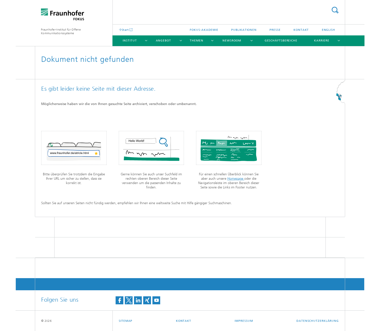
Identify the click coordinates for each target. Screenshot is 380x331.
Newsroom (231, 40)
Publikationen (244, 30)
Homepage (235, 179)
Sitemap (125, 321)
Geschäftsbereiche (281, 40)
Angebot (163, 40)
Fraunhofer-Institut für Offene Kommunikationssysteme (61, 31)
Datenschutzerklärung (317, 321)
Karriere (321, 40)
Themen (196, 40)
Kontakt (301, 30)
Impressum (244, 321)
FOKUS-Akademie (204, 30)
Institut (130, 40)
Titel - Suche (335, 10)
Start (125, 29)
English (328, 30)
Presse (274, 30)
